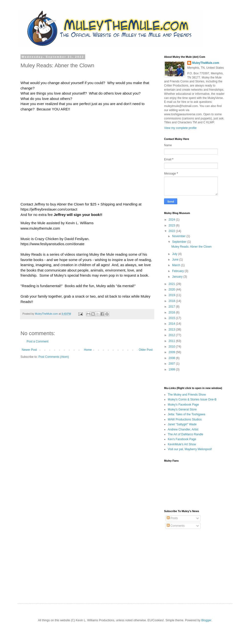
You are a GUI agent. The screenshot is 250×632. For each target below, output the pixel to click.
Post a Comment (37, 341)
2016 (172, 312)
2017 (172, 306)
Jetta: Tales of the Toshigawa (186, 414)
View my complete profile (180, 128)
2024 (172, 219)
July (175, 254)
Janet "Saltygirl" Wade (182, 424)
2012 (172, 335)
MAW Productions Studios (185, 419)
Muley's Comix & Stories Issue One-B (192, 399)
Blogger (206, 620)
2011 (172, 341)
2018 (172, 301)
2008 (172, 358)
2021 (172, 284)
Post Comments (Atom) (53, 357)
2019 (172, 295)
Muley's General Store (182, 409)
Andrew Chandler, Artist (183, 429)
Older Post (146, 349)
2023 (172, 225)
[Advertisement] (188, 562)
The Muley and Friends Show (187, 394)
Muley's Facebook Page (183, 404)
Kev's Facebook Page (182, 439)
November (179, 236)
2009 (172, 352)
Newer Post (29, 349)
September (179, 241)
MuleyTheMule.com (47, 313)
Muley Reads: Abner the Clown (191, 246)
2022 (172, 231)
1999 (172, 369)
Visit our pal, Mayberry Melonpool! (190, 449)
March (176, 265)
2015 (172, 318)
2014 (172, 323)
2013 (172, 329)
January (177, 276)
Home (88, 349)
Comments (176, 525)
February (178, 271)
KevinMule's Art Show (182, 444)
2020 (172, 289)
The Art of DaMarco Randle (185, 434)
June (175, 259)
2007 (172, 363)
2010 (172, 346)
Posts (172, 518)
